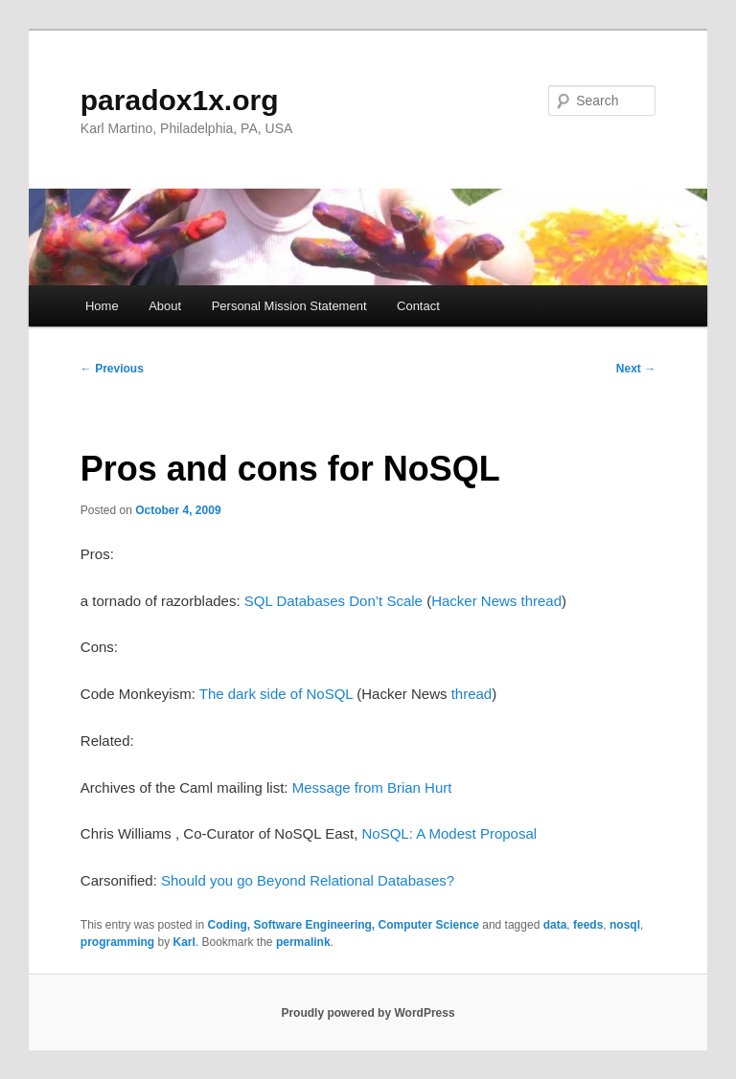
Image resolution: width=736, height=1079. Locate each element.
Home (102, 306)
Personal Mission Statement (289, 306)
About (165, 306)
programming (117, 942)
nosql (625, 925)
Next (636, 368)
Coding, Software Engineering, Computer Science (343, 925)
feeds (588, 925)
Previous (112, 368)
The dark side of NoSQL (276, 694)
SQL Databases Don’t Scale (333, 601)
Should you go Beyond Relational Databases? (307, 880)
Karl (183, 942)
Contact (418, 306)
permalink (303, 942)
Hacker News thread (496, 601)
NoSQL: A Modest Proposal (449, 833)
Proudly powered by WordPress (367, 1013)
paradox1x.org (179, 100)
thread (472, 694)
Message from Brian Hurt (372, 787)
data (555, 925)
